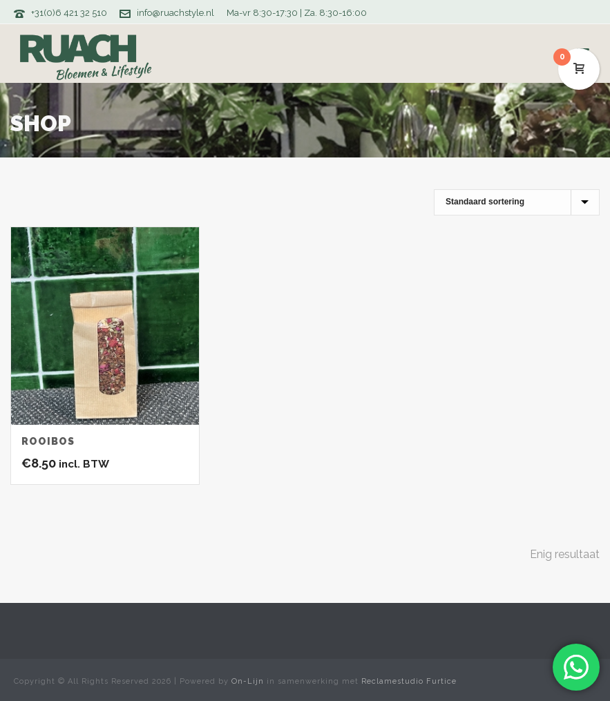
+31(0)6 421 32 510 (69, 13)
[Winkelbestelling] (517, 202)
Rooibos (48, 441)
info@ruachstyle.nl (175, 13)
